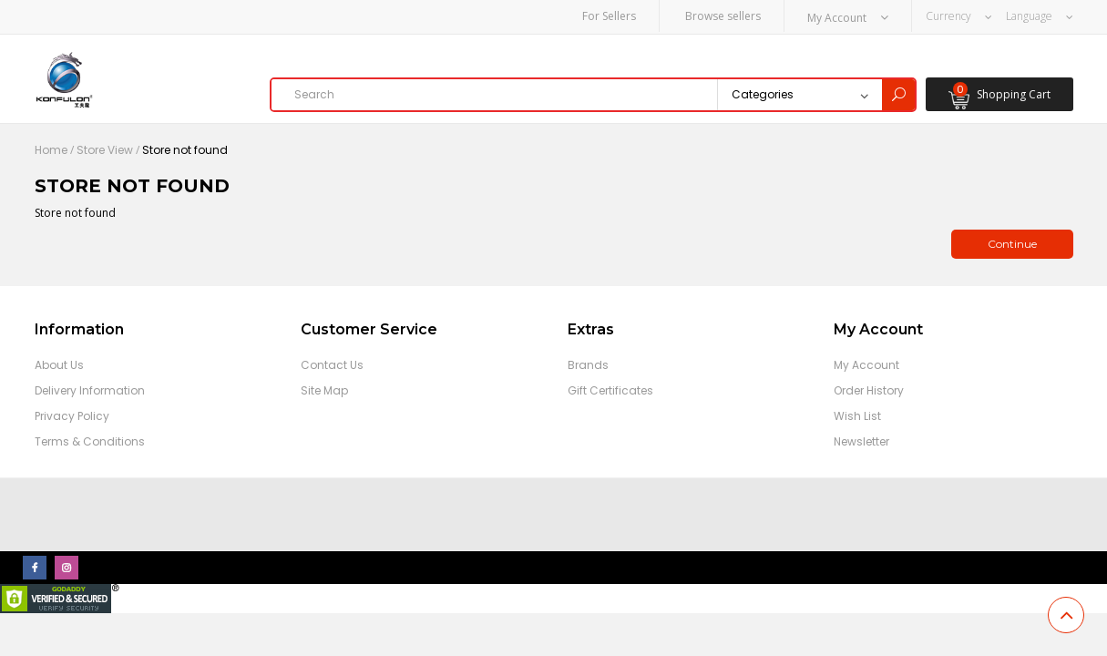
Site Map (324, 390)
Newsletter (861, 441)
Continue (1012, 244)
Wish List (857, 416)
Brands (588, 365)
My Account (866, 365)
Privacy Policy (72, 416)
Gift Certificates (610, 390)
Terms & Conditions (90, 441)
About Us (59, 365)
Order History (869, 390)
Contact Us (332, 365)
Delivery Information (90, 390)
